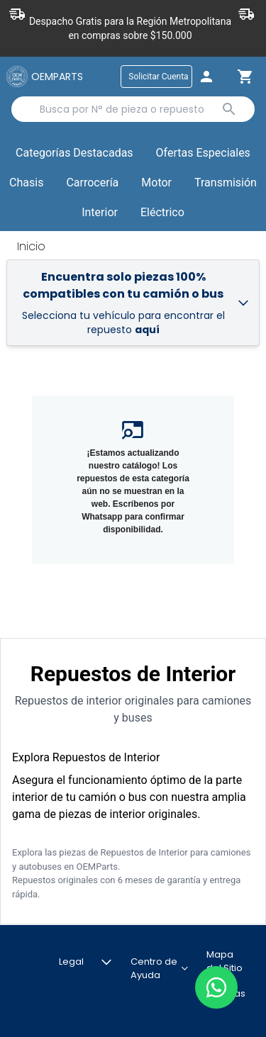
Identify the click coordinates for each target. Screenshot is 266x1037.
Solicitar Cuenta (158, 77)
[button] (203, 154)
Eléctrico (162, 212)
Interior (100, 212)
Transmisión (225, 182)
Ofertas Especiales (203, 152)
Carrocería (92, 182)
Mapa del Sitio (224, 961)
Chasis (26, 182)
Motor (156, 182)
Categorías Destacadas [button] (74, 156)
